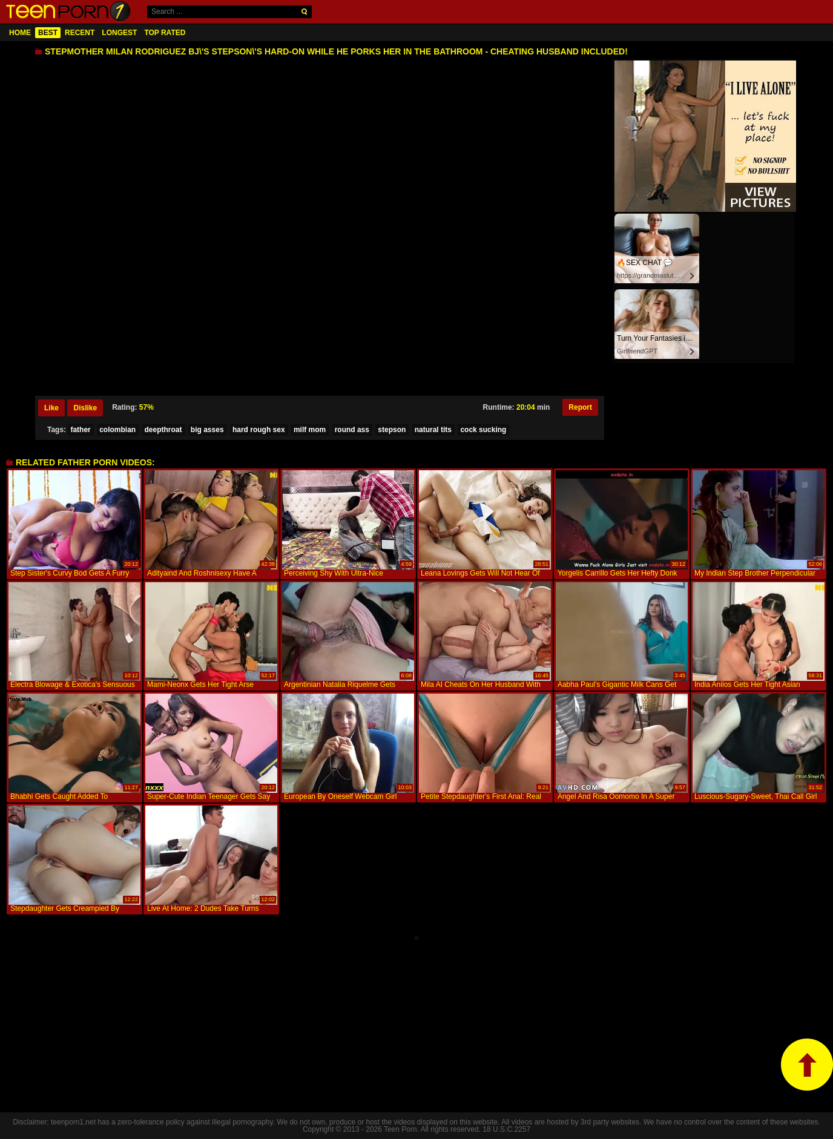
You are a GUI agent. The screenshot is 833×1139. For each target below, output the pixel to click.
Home (20, 32)
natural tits (433, 429)
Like (51, 408)
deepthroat (163, 429)
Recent (79, 32)
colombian (117, 429)
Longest (119, 32)
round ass (352, 429)
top (807, 1065)
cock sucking (483, 429)
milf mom (310, 429)
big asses (207, 429)
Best (48, 32)
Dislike (85, 408)
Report (580, 407)
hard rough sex (258, 429)
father (80, 429)
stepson (392, 429)
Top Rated (164, 32)
